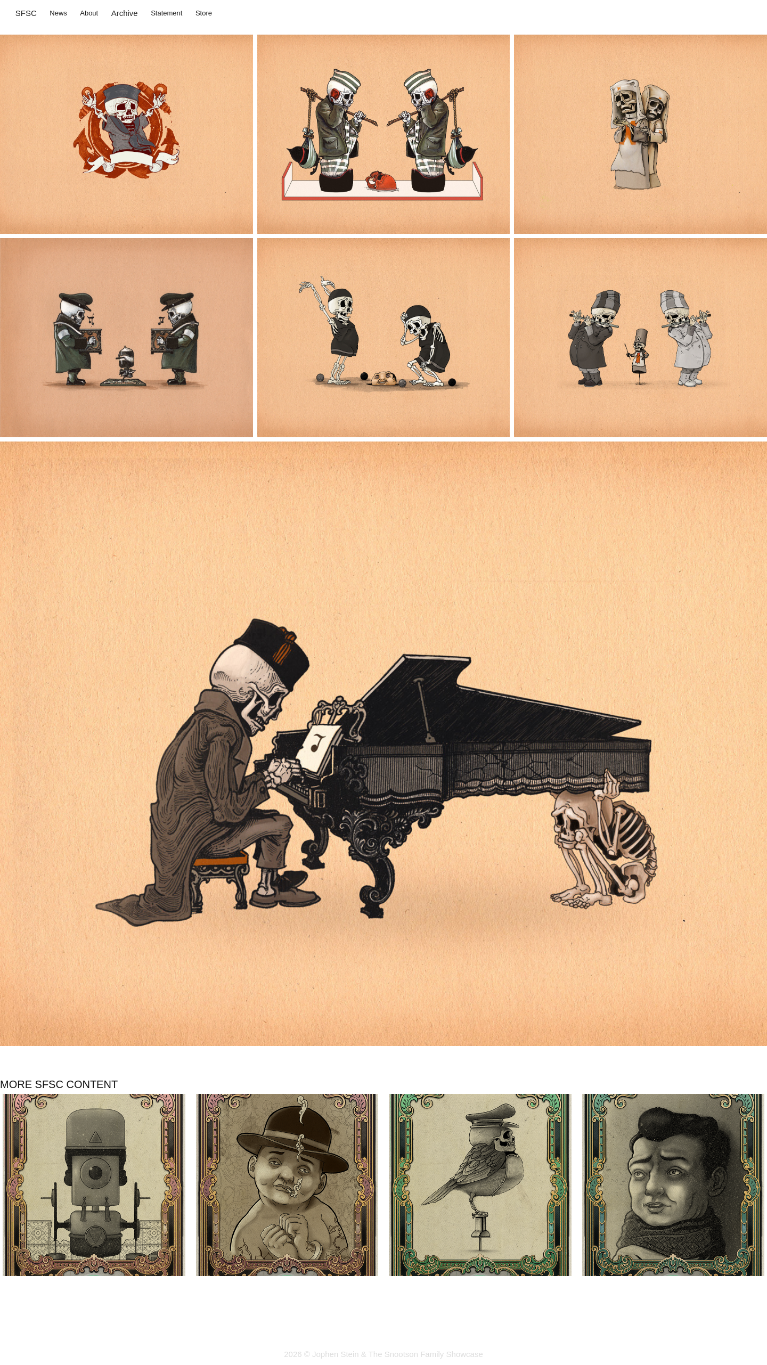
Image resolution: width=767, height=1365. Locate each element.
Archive (124, 13)
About (89, 13)
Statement (166, 13)
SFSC (26, 13)
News (58, 13)
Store (203, 13)
